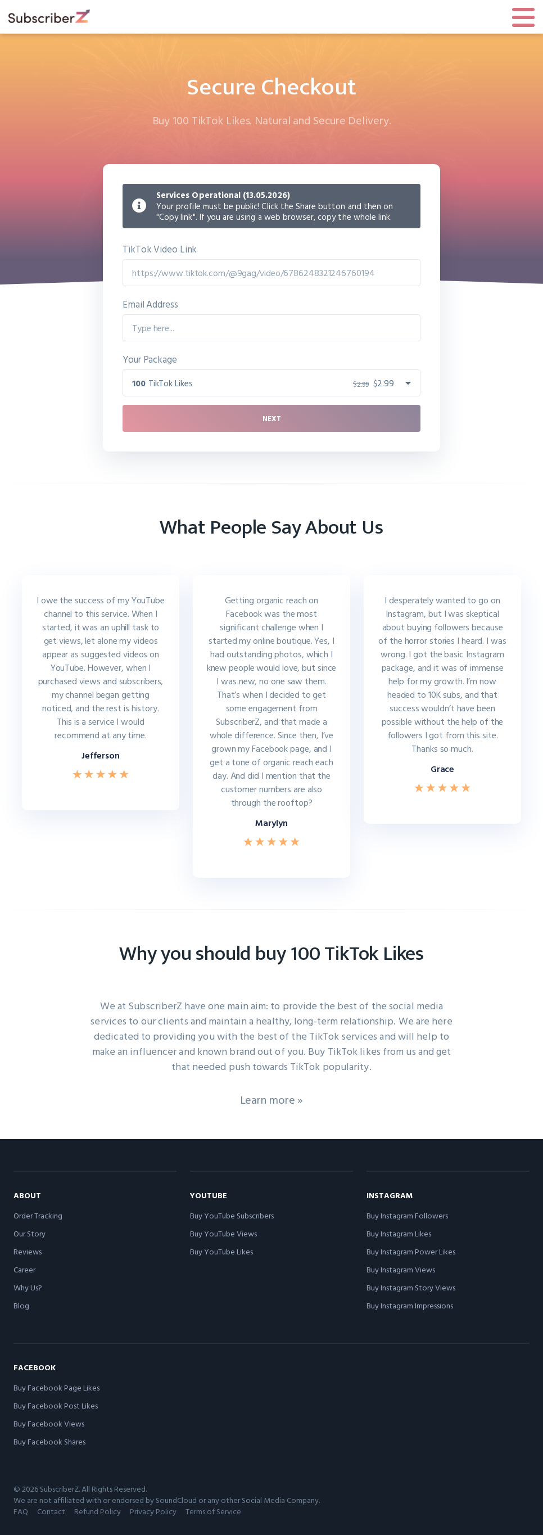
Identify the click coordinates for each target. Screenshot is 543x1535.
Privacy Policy (153, 1511)
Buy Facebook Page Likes (56, 1387)
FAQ (20, 1511)
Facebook (34, 1367)
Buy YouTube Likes (221, 1251)
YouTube (208, 1195)
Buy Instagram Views (400, 1269)
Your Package (150, 359)
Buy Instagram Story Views (410, 1287)
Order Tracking (37, 1215)
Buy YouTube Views (223, 1233)
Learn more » (272, 1099)
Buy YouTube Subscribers (232, 1215)
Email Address (150, 304)
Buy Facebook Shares (49, 1441)
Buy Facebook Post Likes (55, 1405)
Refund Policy (97, 1511)
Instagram (389, 1195)
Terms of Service (213, 1511)
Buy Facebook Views (48, 1423)
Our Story (29, 1233)
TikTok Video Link (160, 249)
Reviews (27, 1251)
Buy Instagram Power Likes (410, 1251)
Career (24, 1269)
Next (272, 418)
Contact (51, 1511)
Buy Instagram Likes (398, 1233)
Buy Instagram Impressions (409, 1305)
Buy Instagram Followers (407, 1215)
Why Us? (27, 1287)
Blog (21, 1305)
